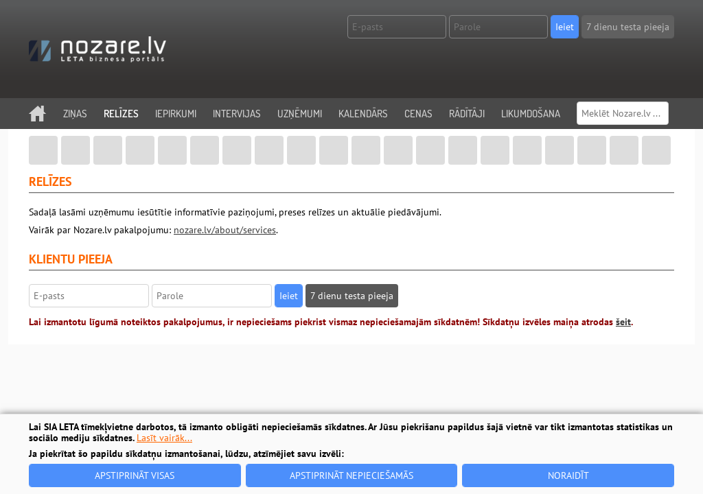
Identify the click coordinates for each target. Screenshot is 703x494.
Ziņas (75, 113)
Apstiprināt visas (134, 475)
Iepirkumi (175, 113)
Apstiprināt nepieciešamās (351, 475)
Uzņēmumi (299, 113)
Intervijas (237, 113)
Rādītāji (467, 113)
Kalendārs (363, 113)
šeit (623, 322)
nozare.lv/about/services (225, 230)
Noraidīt (568, 475)
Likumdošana (530, 113)
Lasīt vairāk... (164, 438)
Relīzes (121, 113)
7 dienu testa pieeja (627, 27)
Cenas (418, 113)
